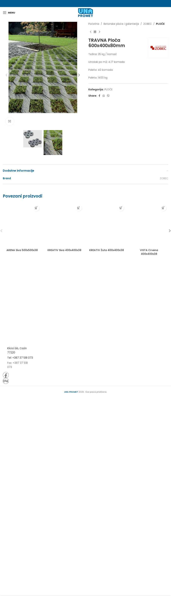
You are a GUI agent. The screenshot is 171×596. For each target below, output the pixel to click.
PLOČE (160, 24)
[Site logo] (85, 12)
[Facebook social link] (99, 95)
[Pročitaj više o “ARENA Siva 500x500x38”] (36, 460)
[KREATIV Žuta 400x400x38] (106, 477)
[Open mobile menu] (9, 12)
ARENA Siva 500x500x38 (22, 502)
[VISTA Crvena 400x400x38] (149, 477)
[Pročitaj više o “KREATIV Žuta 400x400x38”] (121, 460)
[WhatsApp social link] (103, 95)
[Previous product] (90, 32)
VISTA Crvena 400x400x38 (149, 504)
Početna (93, 24)
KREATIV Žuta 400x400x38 (106, 502)
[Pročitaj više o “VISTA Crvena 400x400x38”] (163, 460)
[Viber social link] (108, 95)
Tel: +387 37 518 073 (20, 556)
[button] (6, 75)
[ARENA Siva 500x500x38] (22, 477)
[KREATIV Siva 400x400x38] (64, 477)
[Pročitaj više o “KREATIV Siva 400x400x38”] (78, 460)
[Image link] (18, 532)
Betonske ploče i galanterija (121, 24)
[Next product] (99, 32)
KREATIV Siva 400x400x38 (64, 502)
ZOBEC (147, 24)
